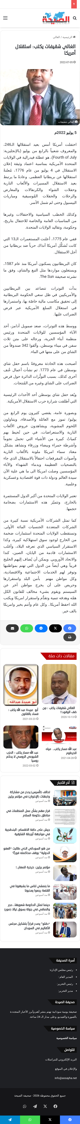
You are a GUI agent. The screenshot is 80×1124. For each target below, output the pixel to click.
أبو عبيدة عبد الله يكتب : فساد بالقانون (22, 712)
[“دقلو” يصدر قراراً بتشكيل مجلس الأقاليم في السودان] (65, 929)
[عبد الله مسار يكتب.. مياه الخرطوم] (59, 735)
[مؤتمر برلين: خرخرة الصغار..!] (65, 873)
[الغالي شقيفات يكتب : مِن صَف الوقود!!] (59, 684)
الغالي (56, 37)
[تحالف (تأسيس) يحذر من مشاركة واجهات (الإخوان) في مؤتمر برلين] (65, 798)
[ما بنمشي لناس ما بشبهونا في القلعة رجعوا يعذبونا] (65, 892)
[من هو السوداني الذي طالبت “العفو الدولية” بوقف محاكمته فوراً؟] (65, 854)
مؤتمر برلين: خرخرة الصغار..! (33, 867)
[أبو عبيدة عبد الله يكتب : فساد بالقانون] (20, 685)
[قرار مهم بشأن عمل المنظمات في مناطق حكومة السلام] (65, 817)
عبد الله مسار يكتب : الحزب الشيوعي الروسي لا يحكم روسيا (22, 757)
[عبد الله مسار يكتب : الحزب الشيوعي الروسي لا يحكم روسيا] (20, 737)
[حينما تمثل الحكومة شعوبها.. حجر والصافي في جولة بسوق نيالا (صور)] (65, 911)
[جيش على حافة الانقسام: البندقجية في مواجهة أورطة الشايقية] (65, 835)
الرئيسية (69, 37)
